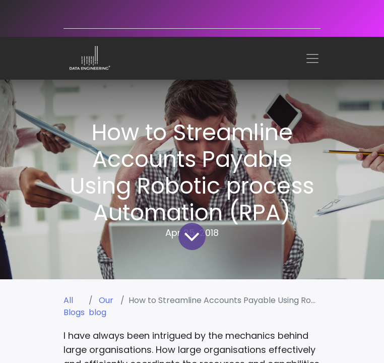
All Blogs (74, 306)
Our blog (101, 306)
